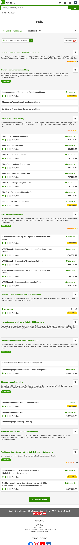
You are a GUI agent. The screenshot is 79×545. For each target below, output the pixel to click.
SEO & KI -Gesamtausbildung (12, 119)
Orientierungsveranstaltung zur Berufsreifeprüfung (21, 294)
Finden (69, 7)
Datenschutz (45, 511)
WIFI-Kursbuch (9, 13)
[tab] (12, 30)
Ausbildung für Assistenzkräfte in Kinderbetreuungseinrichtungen (27, 452)
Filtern (70, 41)
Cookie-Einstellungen (17, 511)
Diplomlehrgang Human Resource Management (20, 340)
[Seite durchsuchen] (36, 8)
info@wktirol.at (42, 531)
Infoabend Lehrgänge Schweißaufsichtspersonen (20, 52)
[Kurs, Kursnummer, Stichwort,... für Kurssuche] (17, 40)
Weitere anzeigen (39, 498)
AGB (54, 511)
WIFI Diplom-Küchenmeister (12, 214)
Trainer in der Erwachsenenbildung (15, 70)
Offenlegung (33, 511)
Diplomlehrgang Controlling (12, 382)
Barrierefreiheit (64, 511)
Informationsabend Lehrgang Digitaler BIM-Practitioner (23, 322)
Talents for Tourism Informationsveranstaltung (19, 431)
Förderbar (6, 81)
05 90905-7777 (42, 527)
